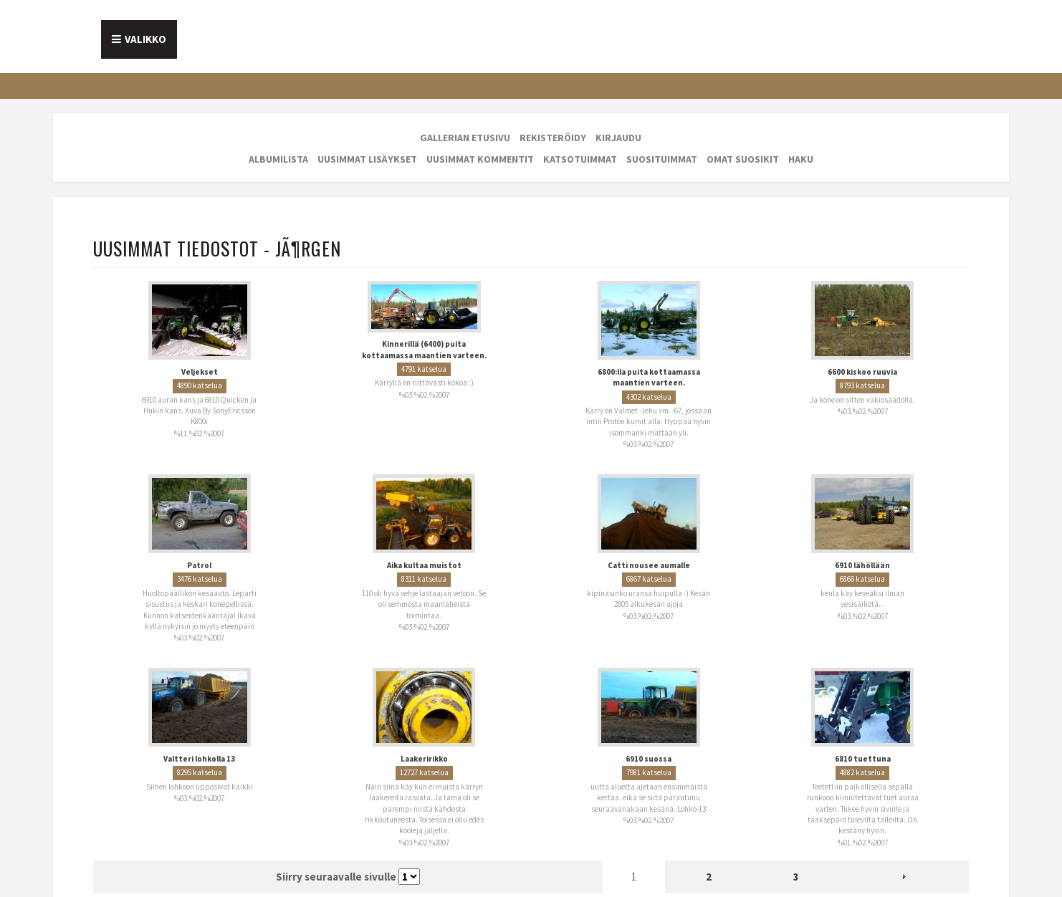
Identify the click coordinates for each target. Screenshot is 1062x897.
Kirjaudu (618, 137)
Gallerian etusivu (465, 137)
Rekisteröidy (553, 137)
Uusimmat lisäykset (367, 159)
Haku (800, 159)
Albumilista (278, 159)
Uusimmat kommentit (480, 159)
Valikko (145, 39)
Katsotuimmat (580, 159)
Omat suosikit (743, 159)
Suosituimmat (661, 159)
